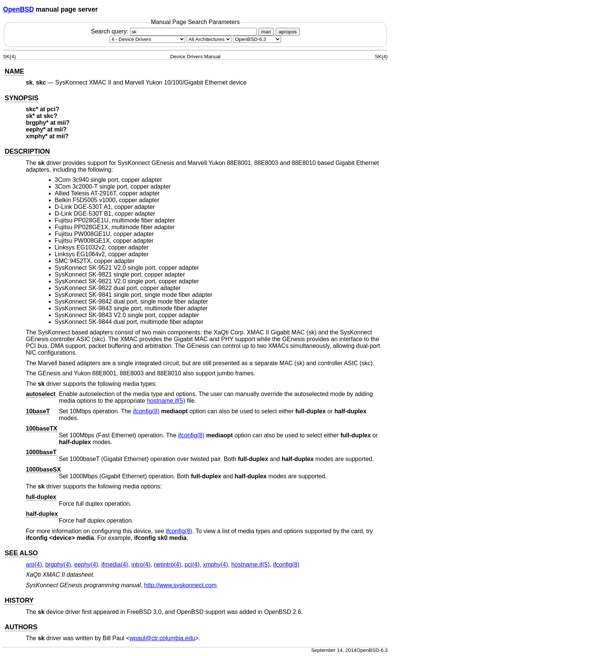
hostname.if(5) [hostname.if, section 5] (166, 401)
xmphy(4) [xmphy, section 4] (215, 564)
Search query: (174, 31)
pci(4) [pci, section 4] (191, 564)
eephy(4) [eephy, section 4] (86, 564)
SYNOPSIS (21, 98)
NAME (14, 71)
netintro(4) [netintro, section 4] (167, 564)
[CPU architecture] (209, 39)
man (266, 32)
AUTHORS (21, 627)
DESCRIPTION (27, 151)
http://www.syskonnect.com (180, 585)
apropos (288, 32)
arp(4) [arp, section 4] (34, 564)
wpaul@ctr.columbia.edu (162, 638)
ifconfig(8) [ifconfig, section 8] (146, 411)
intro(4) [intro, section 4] (141, 564)
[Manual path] (257, 39)
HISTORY (19, 600)
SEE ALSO (21, 553)
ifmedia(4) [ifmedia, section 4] (114, 564)
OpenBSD (18, 9)
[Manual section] (147, 39)
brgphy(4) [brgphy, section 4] (58, 564)
